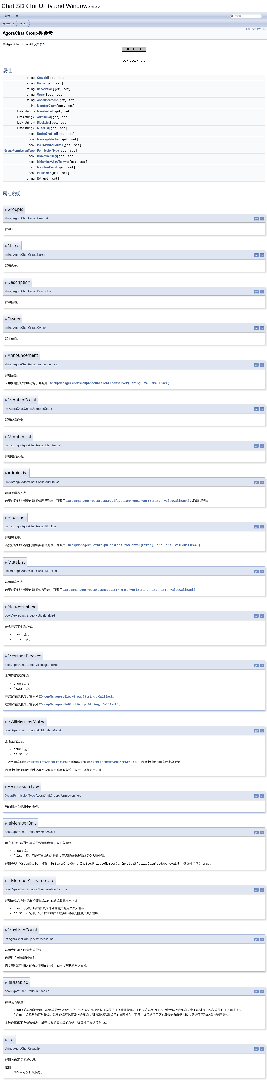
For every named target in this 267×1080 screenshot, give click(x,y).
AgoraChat (8, 23)
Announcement (47, 99)
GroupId (42, 77)
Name (41, 83)
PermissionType (48, 147)
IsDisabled (44, 169)
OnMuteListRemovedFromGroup (110, 755)
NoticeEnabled (47, 131)
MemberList (45, 110)
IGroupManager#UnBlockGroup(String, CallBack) (79, 698)
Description (44, 88)
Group (23, 23)
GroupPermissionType (19, 147)
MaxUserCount (47, 164)
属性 (247, 29)
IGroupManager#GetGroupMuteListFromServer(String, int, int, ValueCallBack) (129, 585)
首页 (7, 16)
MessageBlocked (48, 137)
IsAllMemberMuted (50, 142)
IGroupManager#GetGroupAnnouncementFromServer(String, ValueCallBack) (108, 379)
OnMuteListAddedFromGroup (48, 755)
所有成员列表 (259, 29)
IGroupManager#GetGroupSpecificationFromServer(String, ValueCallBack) (127, 496)
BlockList (43, 121)
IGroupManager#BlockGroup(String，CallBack (76, 690)
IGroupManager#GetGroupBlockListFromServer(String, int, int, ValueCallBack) (133, 540)
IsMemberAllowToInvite (53, 158)
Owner (41, 94)
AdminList (44, 115)
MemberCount (46, 104)
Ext (39, 174)
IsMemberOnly (47, 153)
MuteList (43, 126)
